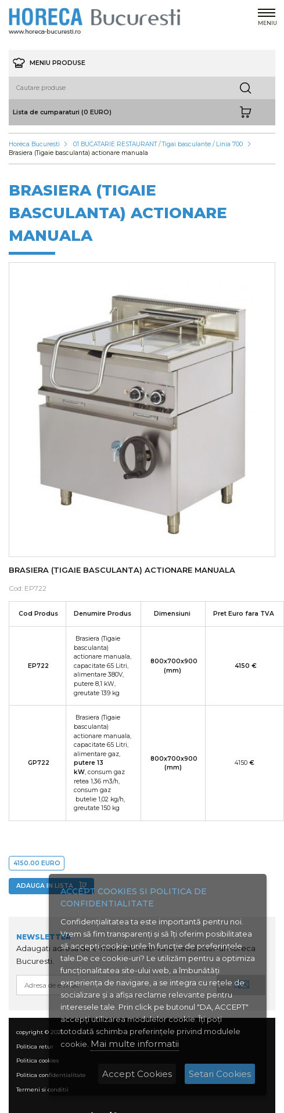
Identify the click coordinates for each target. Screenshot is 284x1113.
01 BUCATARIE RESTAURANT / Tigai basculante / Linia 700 (158, 144)
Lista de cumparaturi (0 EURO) (62, 112)
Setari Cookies (220, 1073)
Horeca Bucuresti (34, 144)
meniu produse (49, 62)
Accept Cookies (137, 1073)
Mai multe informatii (135, 1043)
